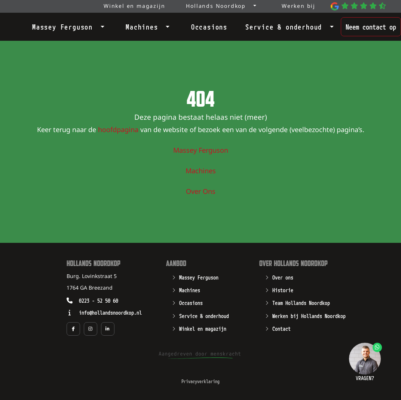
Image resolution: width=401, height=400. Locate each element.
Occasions (209, 26)
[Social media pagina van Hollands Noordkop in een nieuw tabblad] (73, 329)
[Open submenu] (100, 25)
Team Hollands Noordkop (301, 302)
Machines (142, 26)
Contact (281, 328)
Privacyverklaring (200, 381)
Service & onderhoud (283, 26)
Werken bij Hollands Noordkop (309, 315)
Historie (282, 290)
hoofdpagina (118, 130)
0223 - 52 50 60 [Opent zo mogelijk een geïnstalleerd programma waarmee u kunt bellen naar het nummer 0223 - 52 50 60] (98, 300)
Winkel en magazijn (202, 328)
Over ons (282, 277)
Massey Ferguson (62, 26)
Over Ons (200, 192)
